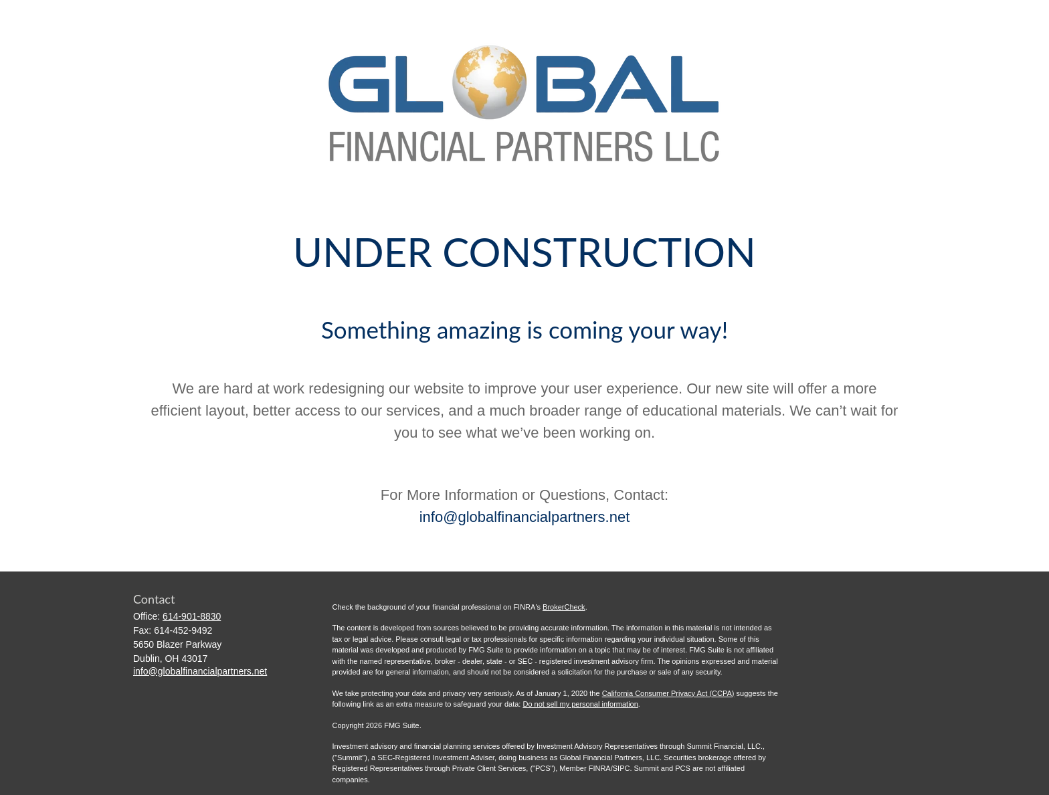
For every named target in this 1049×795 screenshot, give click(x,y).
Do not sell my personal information (580, 704)
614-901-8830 (192, 616)
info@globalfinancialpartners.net (524, 517)
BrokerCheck (564, 607)
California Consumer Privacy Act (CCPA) (668, 693)
